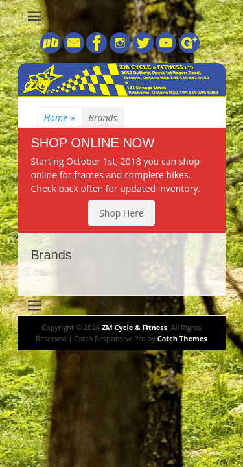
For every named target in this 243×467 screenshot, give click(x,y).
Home (59, 118)
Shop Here (121, 213)
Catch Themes (182, 338)
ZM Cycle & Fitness (134, 327)
